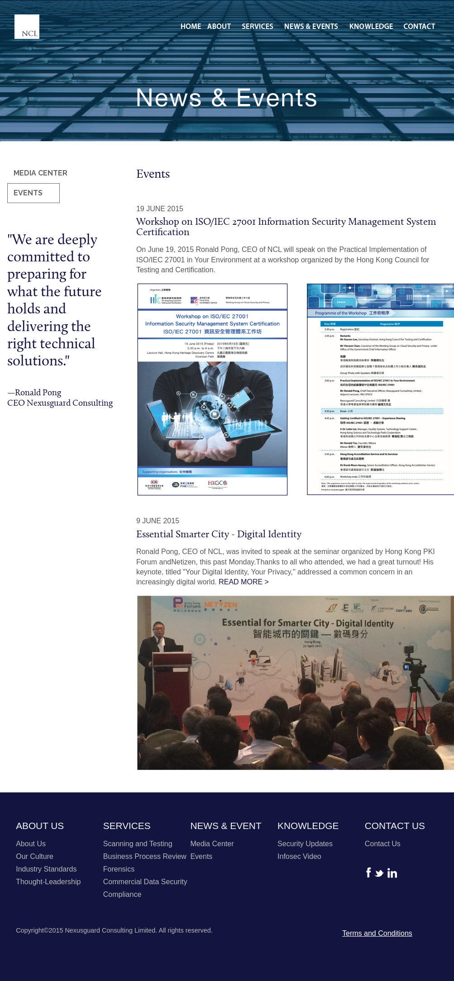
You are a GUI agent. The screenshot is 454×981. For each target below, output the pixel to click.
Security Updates (305, 844)
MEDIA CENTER (40, 173)
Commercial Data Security (145, 882)
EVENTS (28, 193)
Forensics (118, 869)
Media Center (212, 844)
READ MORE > (244, 582)
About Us (31, 844)
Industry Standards (46, 869)
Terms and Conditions (377, 933)
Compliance (122, 894)
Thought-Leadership (48, 882)
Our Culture (34, 856)
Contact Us (383, 844)
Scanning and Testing (137, 844)
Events (201, 856)
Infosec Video (299, 856)
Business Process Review (144, 856)
